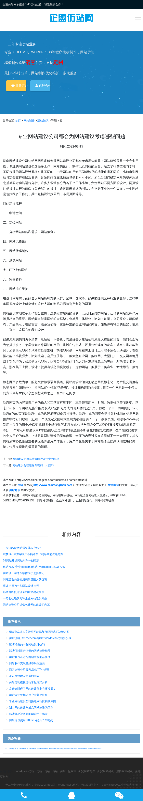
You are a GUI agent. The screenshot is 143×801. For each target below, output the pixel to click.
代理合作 (42, 85)
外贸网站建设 (105, 771)
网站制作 (29, 120)
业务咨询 (18, 85)
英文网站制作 (21, 748)
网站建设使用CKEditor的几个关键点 (31, 720)
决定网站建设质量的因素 (24, 676)
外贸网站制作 (65, 748)
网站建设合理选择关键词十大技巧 (33, 465)
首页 (18, 120)
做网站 (72, 771)
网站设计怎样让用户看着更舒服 (28, 695)
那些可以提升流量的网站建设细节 (23, 592)
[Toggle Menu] (138, 17)
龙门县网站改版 (10, 748)
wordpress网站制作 (94, 748)
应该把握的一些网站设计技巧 (21, 585)
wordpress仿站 (25, 771)
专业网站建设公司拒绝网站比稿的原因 (32, 701)
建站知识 (42, 120)
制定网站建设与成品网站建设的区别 (31, 707)
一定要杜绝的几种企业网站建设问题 (25, 598)
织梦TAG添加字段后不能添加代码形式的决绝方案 (33, 554)
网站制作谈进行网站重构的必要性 (29, 657)
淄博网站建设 (124, 771)
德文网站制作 (31, 748)
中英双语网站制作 (80, 748)
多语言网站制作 (54, 748)
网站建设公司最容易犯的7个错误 (29, 669)
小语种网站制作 (42, 748)
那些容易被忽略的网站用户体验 (28, 713)
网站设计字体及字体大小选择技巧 (23, 573)
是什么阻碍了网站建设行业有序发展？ (32, 688)
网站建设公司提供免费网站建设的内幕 (26, 604)
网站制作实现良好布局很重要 (27, 663)
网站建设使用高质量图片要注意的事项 (35, 459)
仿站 (72, 748)
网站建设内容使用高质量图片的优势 (25, 579)
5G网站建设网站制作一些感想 (21, 560)
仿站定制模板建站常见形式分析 (28, 682)
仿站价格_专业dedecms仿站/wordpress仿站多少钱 (34, 566)
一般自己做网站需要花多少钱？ (22, 547)
